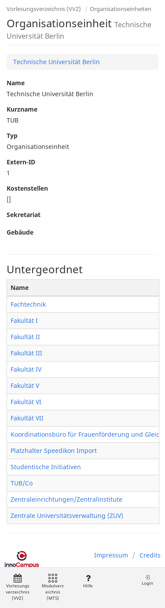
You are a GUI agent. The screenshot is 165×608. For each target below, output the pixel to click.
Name (16, 83)
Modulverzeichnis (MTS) (53, 587)
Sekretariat (23, 214)
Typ (12, 135)
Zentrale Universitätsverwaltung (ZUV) (67, 515)
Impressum (111, 555)
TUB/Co (22, 483)
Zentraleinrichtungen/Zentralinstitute (66, 499)
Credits (150, 555)
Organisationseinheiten (120, 9)
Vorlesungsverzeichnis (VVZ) (44, 9)
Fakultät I (24, 320)
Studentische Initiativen (46, 467)
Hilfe (88, 581)
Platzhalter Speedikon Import (54, 450)
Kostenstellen (27, 188)
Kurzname (22, 109)
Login (147, 580)
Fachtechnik (28, 304)
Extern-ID (21, 162)
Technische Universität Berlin (56, 62)
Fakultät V (25, 385)
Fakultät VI (26, 402)
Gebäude (20, 232)
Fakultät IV (26, 369)
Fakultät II (25, 337)
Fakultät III (26, 353)
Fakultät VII (27, 418)
